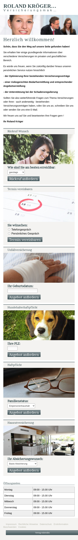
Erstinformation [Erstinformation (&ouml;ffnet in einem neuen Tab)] (61, 524)
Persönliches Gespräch (25, 233)
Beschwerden (10, 527)
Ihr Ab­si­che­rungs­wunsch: (25, 459)
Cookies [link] (22, 527)
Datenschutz (46, 524)
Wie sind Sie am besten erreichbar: (31, 167)
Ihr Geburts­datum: (20, 286)
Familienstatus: (18, 401)
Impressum (11, 524)
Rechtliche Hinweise (28, 524)
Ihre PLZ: (14, 343)
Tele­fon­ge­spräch (21, 229)
